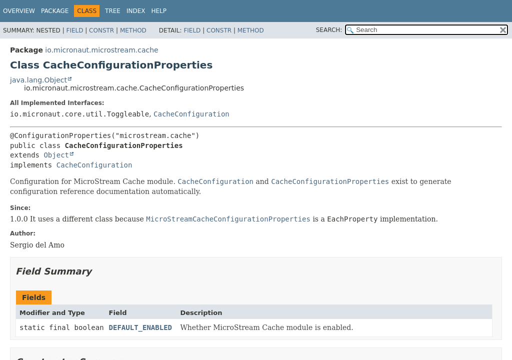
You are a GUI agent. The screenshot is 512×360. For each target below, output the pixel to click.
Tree (112, 11)
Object (56, 155)
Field (74, 30)
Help (159, 11)
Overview (19, 11)
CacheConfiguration (192, 114)
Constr (101, 30)
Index (136, 11)
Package (54, 11)
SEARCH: (329, 30)
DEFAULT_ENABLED (140, 328)
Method (133, 30)
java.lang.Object (38, 80)
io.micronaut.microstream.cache (101, 50)
